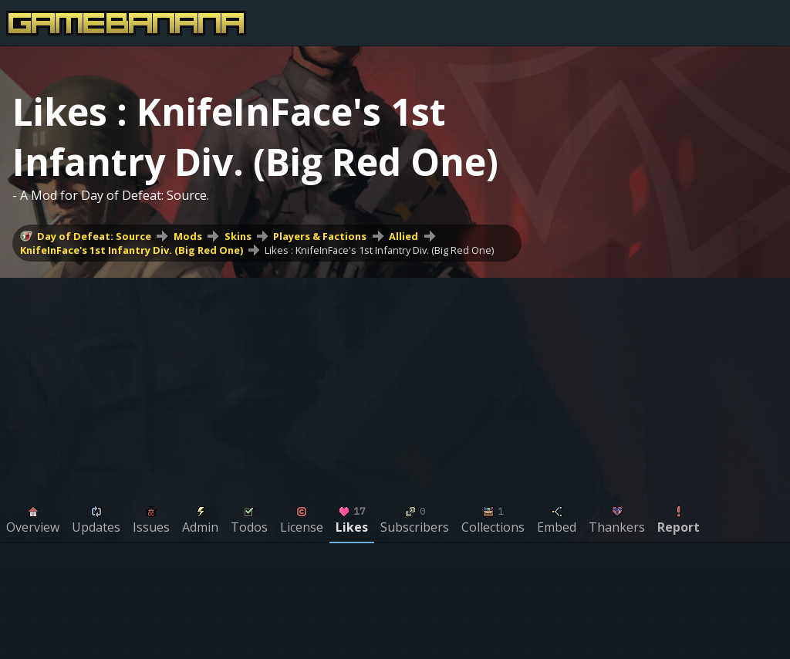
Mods (188, 236)
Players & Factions (319, 236)
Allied (403, 236)
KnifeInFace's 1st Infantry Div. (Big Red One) (131, 250)
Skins (238, 236)
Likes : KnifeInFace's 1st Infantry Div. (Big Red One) (379, 250)
